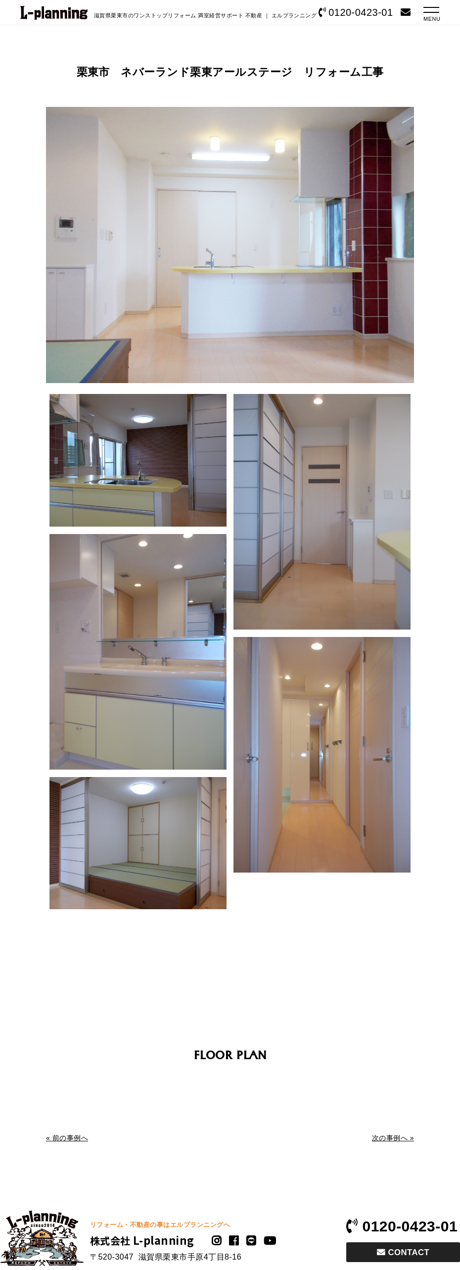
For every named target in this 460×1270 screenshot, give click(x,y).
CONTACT (403, 1252)
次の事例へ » (393, 1138)
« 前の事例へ (67, 1138)
